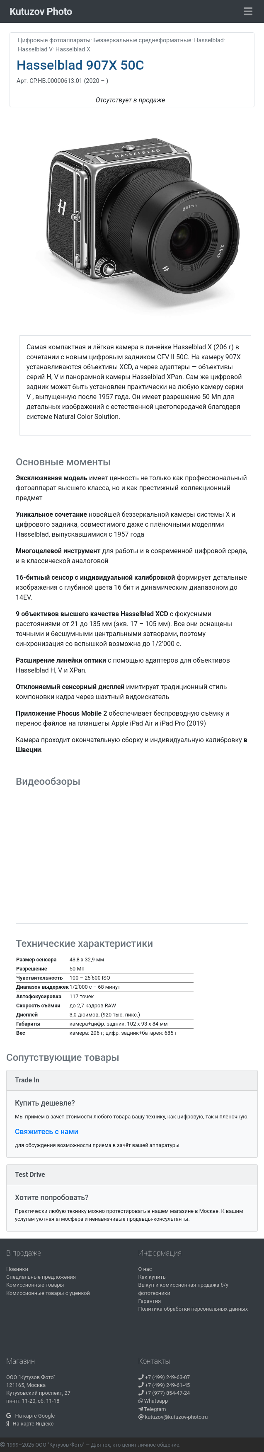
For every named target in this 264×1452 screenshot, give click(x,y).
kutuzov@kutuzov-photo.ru (173, 1417)
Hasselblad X (73, 49)
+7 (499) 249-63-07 (164, 1377)
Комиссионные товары (35, 1285)
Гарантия (149, 1301)
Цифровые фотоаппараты (54, 40)
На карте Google (30, 1416)
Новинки (17, 1269)
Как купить (152, 1277)
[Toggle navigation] (248, 11)
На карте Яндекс (30, 1424)
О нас (145, 1269)
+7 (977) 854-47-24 (164, 1393)
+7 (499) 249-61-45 (164, 1385)
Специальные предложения (41, 1277)
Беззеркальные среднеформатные (142, 40)
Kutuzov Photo (41, 11)
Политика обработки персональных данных (193, 1309)
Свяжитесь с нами (46, 1132)
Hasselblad (209, 40)
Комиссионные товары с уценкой (48, 1293)
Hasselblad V (35, 49)
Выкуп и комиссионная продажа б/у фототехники (183, 1289)
